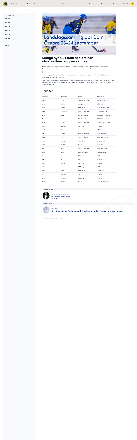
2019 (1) (7, 46)
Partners (104, 4)
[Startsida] (5, 4)
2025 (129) (8, 23)
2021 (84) (7, 38)
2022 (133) (8, 34)
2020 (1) (7, 42)
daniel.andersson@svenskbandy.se (60, 196)
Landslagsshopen (91, 4)
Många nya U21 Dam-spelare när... (26, 10)
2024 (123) (8, 26)
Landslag (78, 4)
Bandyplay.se (115, 4)
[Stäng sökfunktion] (132, 3)
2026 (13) (7, 19)
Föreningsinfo (67, 4)
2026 (14, 10)
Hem (4, 10)
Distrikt (125, 4)
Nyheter (9, 10)
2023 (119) (8, 30)
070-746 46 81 (55, 198)
